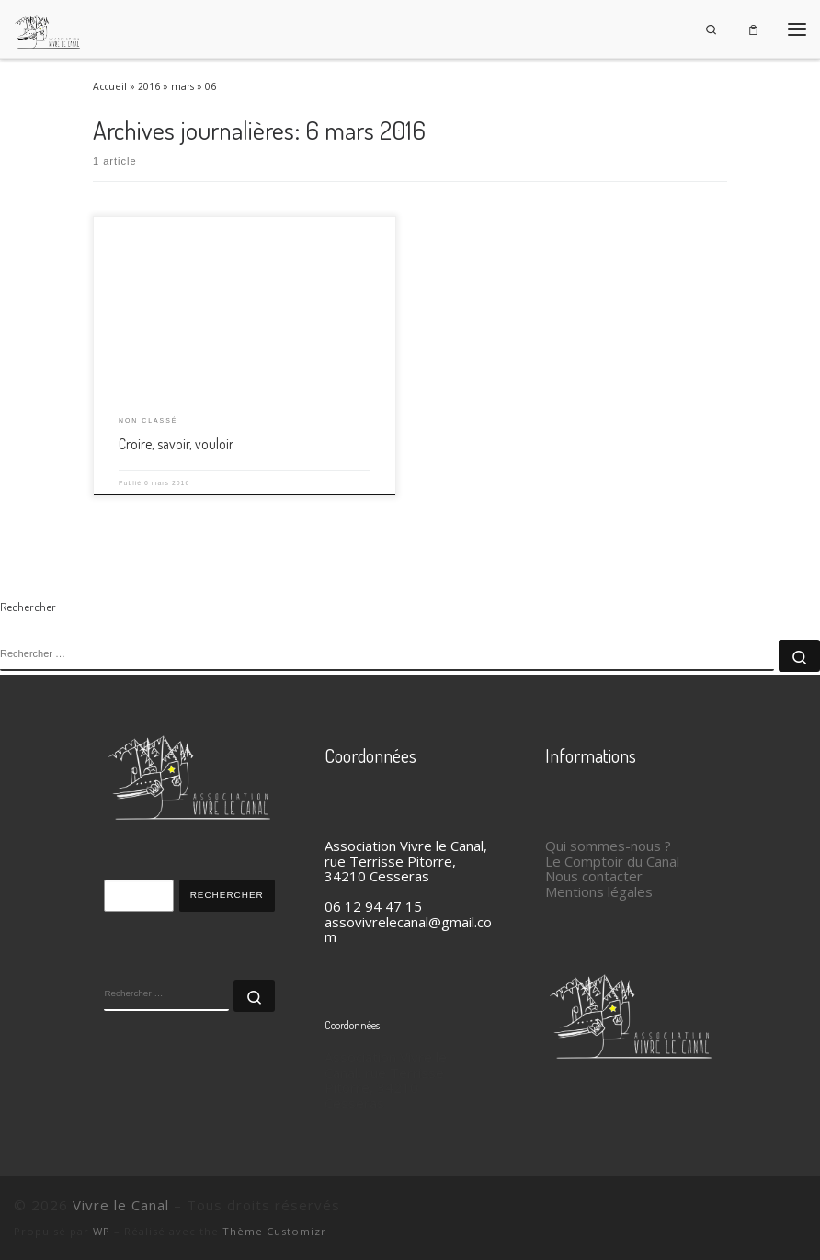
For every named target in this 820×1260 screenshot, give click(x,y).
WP (101, 1231)
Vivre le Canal (121, 1205)
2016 (149, 86)
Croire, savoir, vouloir (176, 444)
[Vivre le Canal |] (48, 26)
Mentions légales (599, 891)
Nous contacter (594, 876)
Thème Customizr (274, 1231)
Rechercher (227, 895)
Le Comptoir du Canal (612, 861)
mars (182, 86)
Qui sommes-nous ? (608, 845)
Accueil (110, 86)
